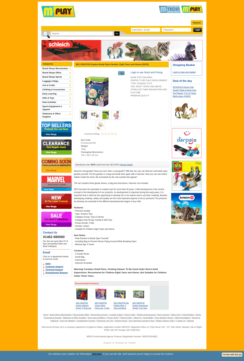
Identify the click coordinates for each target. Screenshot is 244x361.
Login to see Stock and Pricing (147, 72)
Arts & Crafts (48, 85)
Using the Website (67, 321)
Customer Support (54, 267)
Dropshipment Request (57, 273)
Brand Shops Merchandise (55, 68)
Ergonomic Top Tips (105, 321)
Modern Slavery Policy (165, 321)
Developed (119, 343)
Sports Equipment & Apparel (52, 108)
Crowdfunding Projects (86, 321)
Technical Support (54, 270)
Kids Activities (49, 102)
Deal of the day (182, 81)
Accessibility (148, 318)
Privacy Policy (113, 318)
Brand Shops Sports (52, 77)
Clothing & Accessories (53, 89)
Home (45, 315)
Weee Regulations (182, 318)
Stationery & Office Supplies (51, 115)
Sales (48, 263)
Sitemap (190, 321)
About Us (138, 318)
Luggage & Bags (50, 81)
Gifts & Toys (48, 98)
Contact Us (180, 321)
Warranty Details (126, 165)
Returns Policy (126, 318)
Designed (107, 343)
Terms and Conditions (97, 318)
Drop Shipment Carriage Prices (141, 321)
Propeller (132, 343)
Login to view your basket (184, 72)
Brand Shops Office (51, 73)
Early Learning (49, 94)
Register (197, 23)
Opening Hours (121, 321)
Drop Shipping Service (164, 318)
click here (96, 354)
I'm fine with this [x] (232, 354)
